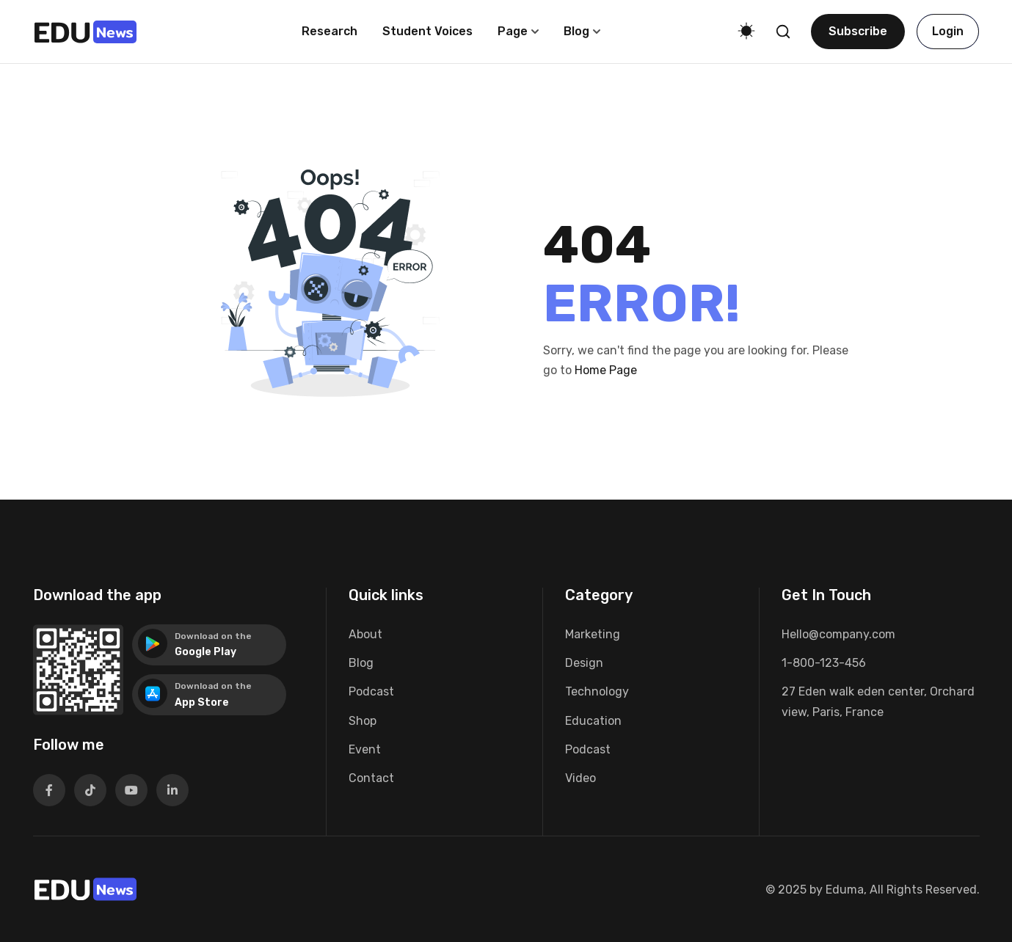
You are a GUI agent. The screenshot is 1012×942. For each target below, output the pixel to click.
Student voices (427, 31)
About (365, 634)
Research (329, 31)
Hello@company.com (838, 634)
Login (948, 31)
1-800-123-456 (824, 663)
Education (593, 721)
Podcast (371, 691)
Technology (597, 691)
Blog (576, 31)
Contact (371, 778)
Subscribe (858, 31)
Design (584, 663)
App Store (202, 702)
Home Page (606, 370)
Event (365, 749)
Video (580, 778)
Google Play (205, 652)
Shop (362, 721)
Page (513, 31)
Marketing (592, 634)
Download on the (213, 636)
